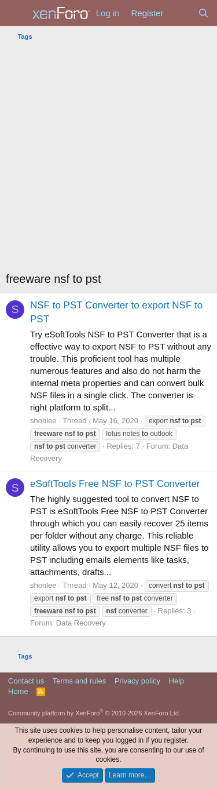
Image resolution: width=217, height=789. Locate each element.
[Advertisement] (108, 159)
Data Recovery (81, 623)
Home (18, 691)
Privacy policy (137, 681)
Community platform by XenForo (94, 713)
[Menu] (16, 13)
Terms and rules (79, 681)
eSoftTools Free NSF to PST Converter (115, 483)
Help (177, 681)
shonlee (43, 420)
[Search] (203, 13)
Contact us (26, 681)
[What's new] (180, 13)
